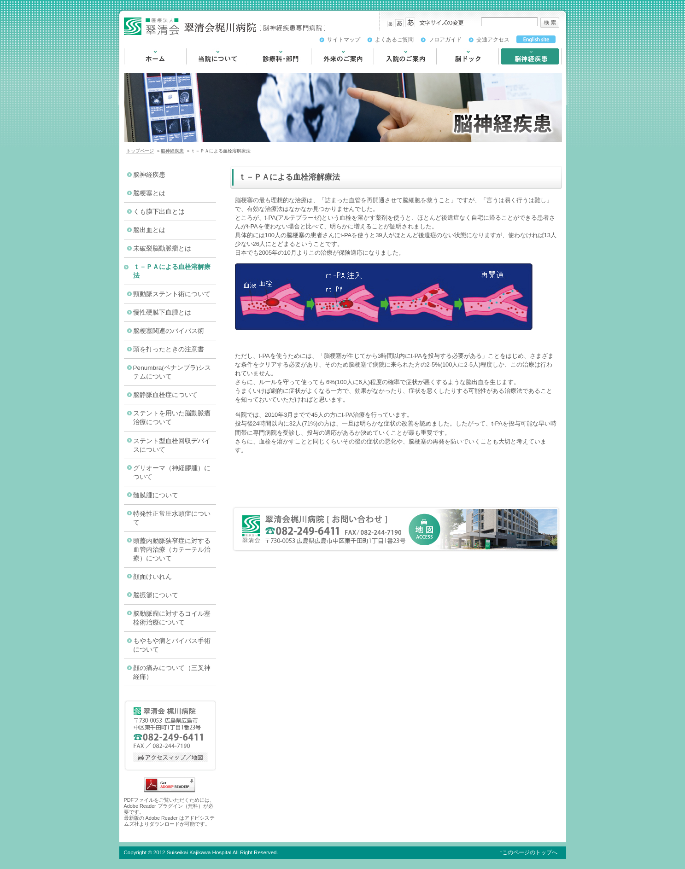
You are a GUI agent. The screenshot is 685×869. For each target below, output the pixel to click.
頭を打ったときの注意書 (168, 349)
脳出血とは (149, 230)
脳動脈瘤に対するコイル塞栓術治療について (172, 618)
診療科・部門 (268, 68)
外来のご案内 (330, 68)
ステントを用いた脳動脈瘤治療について (172, 418)
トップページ (140, 150)
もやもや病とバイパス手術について (172, 645)
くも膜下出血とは (159, 211)
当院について (205, 68)
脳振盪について (155, 595)
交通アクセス (492, 39)
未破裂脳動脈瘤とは (162, 248)
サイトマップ (343, 39)
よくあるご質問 (394, 39)
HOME (133, 68)
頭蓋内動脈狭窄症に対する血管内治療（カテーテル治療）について (172, 549)
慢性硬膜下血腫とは (162, 312)
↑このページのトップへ (529, 852)
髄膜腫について (155, 495)
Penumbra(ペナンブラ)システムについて (172, 372)
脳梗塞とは (149, 193)
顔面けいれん (152, 576)
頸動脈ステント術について (172, 294)
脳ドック (449, 68)
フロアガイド (445, 39)
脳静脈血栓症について (165, 394)
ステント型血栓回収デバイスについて (172, 445)
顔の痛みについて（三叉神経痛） (172, 672)
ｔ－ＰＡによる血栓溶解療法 (172, 271)
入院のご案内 (393, 68)
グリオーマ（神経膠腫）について (172, 472)
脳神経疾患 (514, 68)
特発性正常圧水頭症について (172, 518)
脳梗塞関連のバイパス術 (168, 330)
